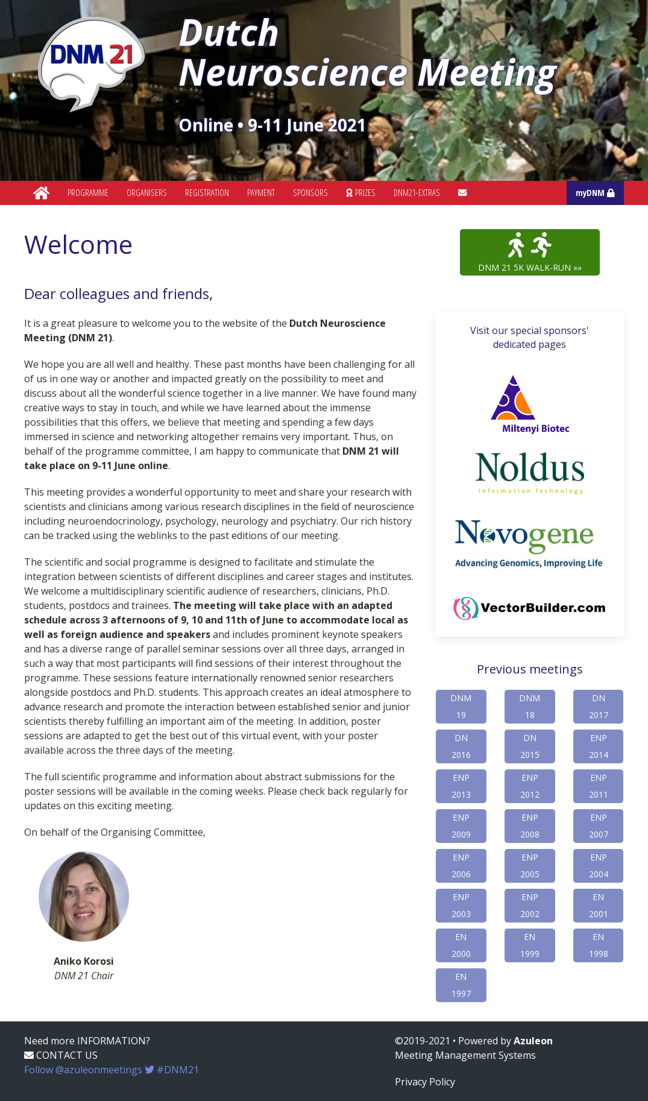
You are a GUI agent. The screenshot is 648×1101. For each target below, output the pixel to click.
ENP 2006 (461, 865)
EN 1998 (598, 945)
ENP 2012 (529, 786)
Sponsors (310, 192)
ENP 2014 (598, 746)
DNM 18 (529, 706)
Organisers (147, 192)
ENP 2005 (529, 865)
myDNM (595, 192)
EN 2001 (598, 905)
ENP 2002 (529, 905)
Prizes (361, 192)
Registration (207, 192)
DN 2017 (598, 706)
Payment (261, 192)
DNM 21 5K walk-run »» (530, 252)
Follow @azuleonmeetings (111, 1069)
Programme (88, 192)
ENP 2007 (598, 826)
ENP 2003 (461, 905)
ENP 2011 (598, 786)
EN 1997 (461, 985)
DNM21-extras (417, 192)
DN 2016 (461, 746)
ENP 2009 (461, 826)
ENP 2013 (461, 786)
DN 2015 (529, 746)
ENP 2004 (598, 865)
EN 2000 (461, 945)
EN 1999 (529, 945)
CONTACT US (61, 1055)
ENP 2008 (529, 826)
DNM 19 (460, 706)
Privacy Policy (425, 1081)
